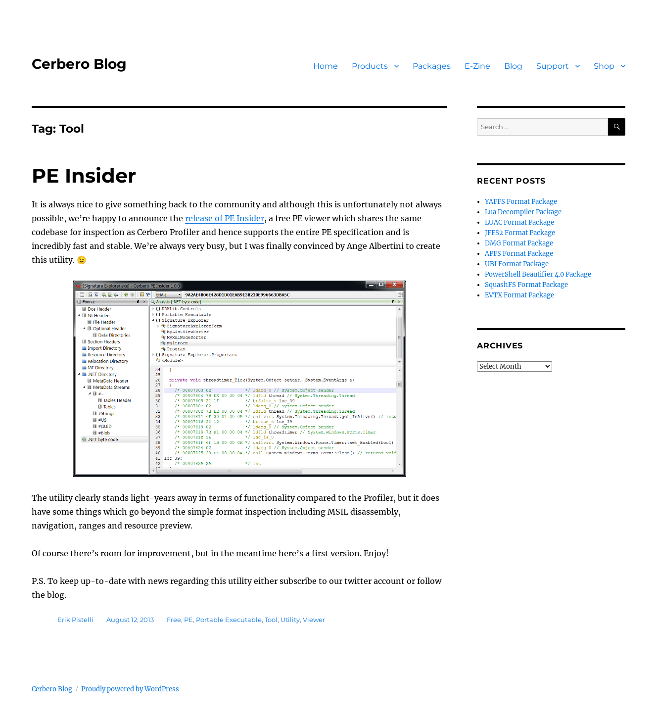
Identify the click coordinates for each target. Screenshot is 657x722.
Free (174, 620)
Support (552, 66)
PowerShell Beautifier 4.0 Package (538, 274)
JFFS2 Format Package (520, 233)
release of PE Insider (224, 218)
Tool (271, 620)
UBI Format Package (517, 264)
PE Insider (84, 175)
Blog (513, 66)
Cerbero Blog (79, 63)
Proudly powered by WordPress (130, 689)
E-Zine (477, 66)
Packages (432, 66)
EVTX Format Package (519, 295)
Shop (604, 66)
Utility (290, 620)
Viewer (314, 620)
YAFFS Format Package (521, 201)
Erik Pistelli (75, 620)
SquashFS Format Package (526, 285)
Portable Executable (229, 620)
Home (325, 66)
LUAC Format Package (519, 222)
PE (188, 620)
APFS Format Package (519, 253)
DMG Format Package (519, 243)
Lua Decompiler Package (523, 212)
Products (370, 66)
